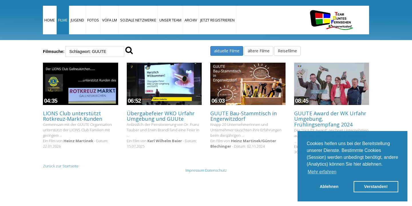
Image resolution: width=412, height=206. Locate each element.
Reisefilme (287, 51)
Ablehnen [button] (329, 186)
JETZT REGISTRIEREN (217, 20)
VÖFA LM (109, 20)
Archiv (191, 20)
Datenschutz (216, 170)
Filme (63, 20)
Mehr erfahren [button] (322, 171)
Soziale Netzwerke (138, 20)
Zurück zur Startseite (61, 166)
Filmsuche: (53, 51)
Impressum (194, 170)
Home (49, 20)
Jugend (77, 20)
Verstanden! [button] (376, 186)
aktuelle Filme (226, 51)
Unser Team (170, 20)
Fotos (93, 20)
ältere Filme (259, 51)
